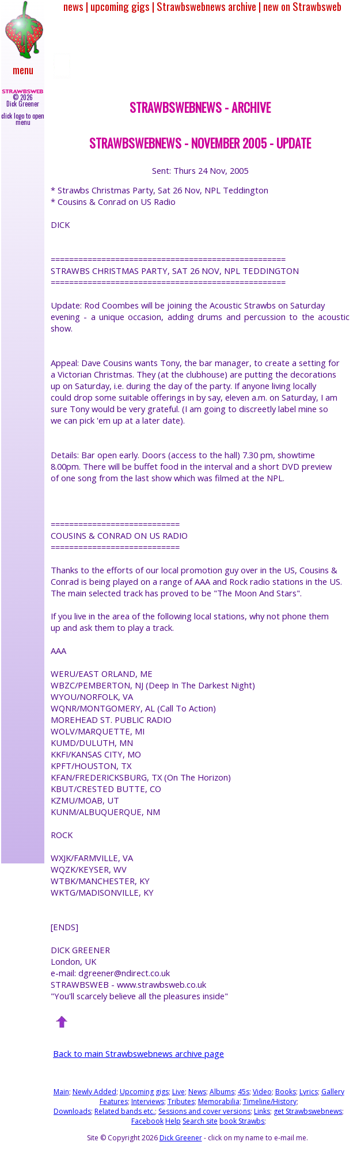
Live (178, 1092)
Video (262, 1092)
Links (262, 1111)
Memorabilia (219, 1101)
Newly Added (94, 1092)
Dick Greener (180, 1138)
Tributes (181, 1101)
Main (61, 1092)
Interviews (147, 1101)
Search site (200, 1121)
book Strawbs (241, 1121)
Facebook (147, 1121)
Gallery (332, 1092)
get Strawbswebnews (308, 1111)
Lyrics (308, 1092)
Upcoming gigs (144, 1092)
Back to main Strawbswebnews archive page (138, 1053)
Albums (222, 1092)
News (197, 1092)
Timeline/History (270, 1101)
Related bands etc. (124, 1111)
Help (173, 1121)
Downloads (72, 1111)
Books (285, 1092)
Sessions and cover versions (204, 1111)
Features (114, 1101)
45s (243, 1092)
